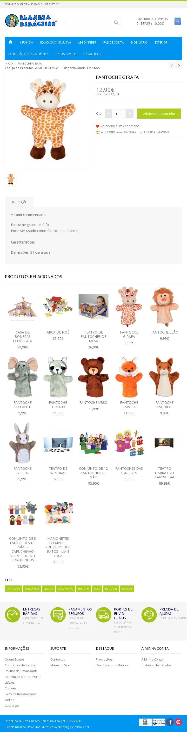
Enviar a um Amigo (156, 132)
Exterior (161, 42)
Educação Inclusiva (55, 42)
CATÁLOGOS (92, 54)
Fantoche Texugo (58, 404)
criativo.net (81, 727)
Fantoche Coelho (22, 470)
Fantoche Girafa (30, 63)
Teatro (48, 588)
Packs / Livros (66, 54)
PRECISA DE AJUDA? (169, 611)
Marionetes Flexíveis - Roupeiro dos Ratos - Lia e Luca (58, 547)
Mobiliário (139, 42)
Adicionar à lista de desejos (120, 126)
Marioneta (32, 588)
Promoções (104, 659)
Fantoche (13, 588)
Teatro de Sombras (58, 470)
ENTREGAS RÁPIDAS (31, 611)
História (83, 588)
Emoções (111, 588)
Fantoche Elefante (22, 404)
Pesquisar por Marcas (112, 665)
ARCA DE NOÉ (58, 332)
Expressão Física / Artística (28, 54)
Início (9, 63)
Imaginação (65, 588)
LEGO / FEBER (87, 42)
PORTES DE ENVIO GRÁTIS (123, 613)
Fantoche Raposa (129, 404)
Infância (26, 42)
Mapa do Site (60, 665)
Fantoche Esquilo (164, 404)
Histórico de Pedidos (156, 665)
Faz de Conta (113, 42)
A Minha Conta (152, 659)
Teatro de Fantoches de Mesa (93, 336)
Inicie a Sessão (30, 4)
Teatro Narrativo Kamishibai (164, 472)
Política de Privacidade (21, 671)
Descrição (19, 202)
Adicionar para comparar (118, 132)
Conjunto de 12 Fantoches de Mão (93, 472)
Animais (127, 588)
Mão (97, 588)
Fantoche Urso (93, 402)
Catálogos (12, 705)
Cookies (11, 688)
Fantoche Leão (164, 332)
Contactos (57, 659)
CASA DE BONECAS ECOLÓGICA (22, 336)
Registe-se (52, 4)
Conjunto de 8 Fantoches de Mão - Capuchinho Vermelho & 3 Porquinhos (22, 549)
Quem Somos (15, 659)
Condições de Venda (20, 665)
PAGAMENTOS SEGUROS (80, 611)
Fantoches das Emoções (129, 470)
